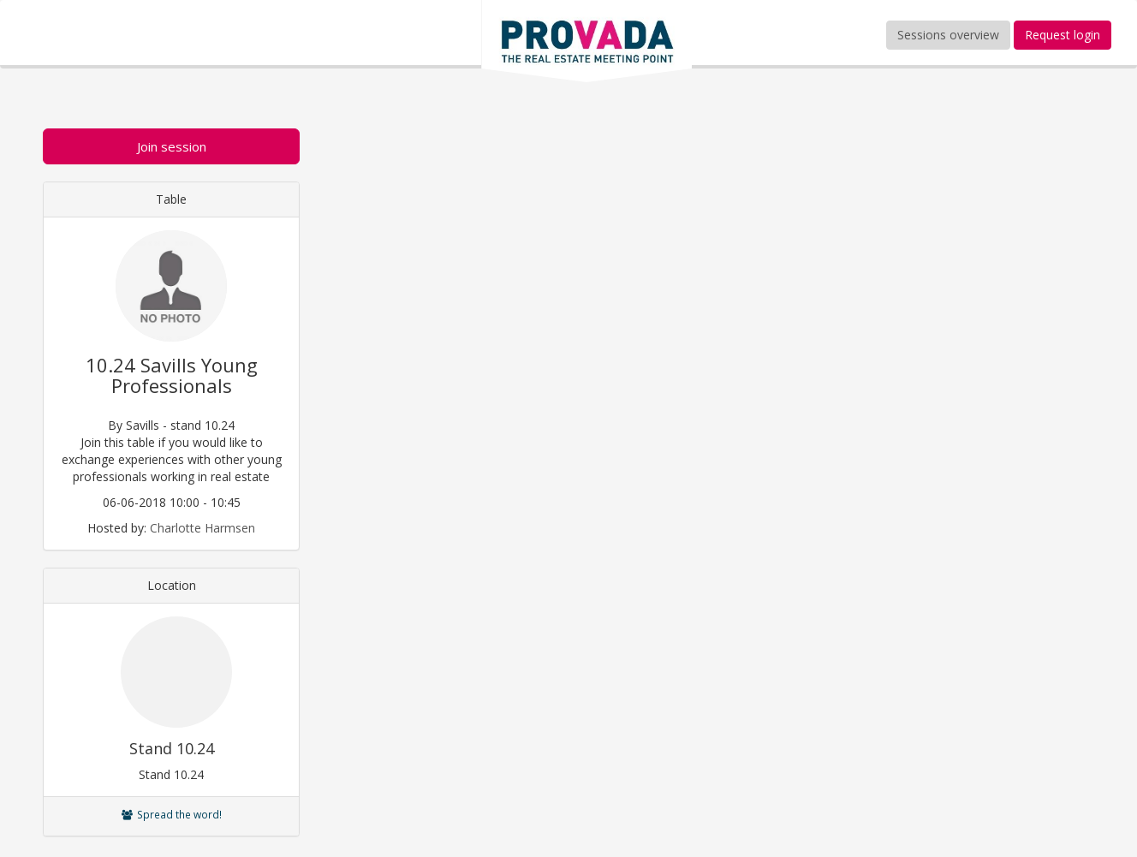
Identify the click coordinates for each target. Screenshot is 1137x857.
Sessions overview (948, 35)
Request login (1062, 35)
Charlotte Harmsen (202, 528)
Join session (171, 146)
